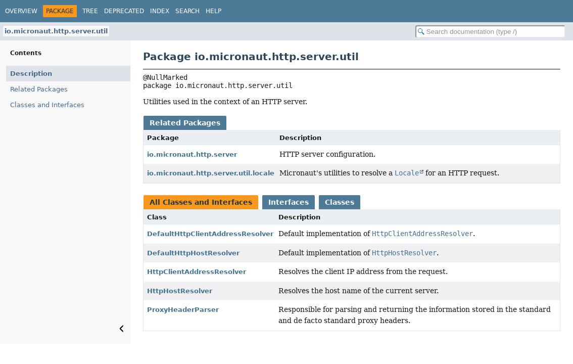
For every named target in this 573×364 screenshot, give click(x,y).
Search (187, 11)
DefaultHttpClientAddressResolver (210, 234)
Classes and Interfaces (47, 105)
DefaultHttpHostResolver (193, 253)
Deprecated (124, 11)
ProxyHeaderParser (183, 309)
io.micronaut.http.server (192, 154)
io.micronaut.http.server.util (56, 31)
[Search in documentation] (490, 31)
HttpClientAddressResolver (196, 272)
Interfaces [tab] (288, 202)
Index (159, 11)
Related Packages (39, 89)
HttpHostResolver (179, 291)
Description (31, 73)
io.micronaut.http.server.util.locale (210, 173)
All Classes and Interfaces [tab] (201, 202)
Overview (21, 11)
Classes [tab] (339, 202)
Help (213, 11)
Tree (90, 11)
